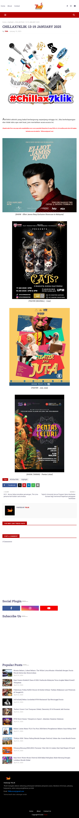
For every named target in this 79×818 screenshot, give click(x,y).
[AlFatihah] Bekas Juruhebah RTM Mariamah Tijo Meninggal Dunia (38, 699)
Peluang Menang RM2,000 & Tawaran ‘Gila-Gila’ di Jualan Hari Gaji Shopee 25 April (44, 748)
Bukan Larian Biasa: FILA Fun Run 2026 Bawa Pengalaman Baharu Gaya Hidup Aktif (45, 729)
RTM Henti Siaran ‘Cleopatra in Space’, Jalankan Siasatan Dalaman (39, 719)
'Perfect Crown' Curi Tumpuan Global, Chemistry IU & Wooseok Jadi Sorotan (42, 709)
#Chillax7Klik (14, 479)
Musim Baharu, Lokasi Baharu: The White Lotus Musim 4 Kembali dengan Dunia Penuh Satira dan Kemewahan (43, 671)
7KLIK (45, 815)
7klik (6, 31)
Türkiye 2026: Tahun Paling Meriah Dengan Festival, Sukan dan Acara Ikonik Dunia (44, 738)
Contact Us (47, 811)
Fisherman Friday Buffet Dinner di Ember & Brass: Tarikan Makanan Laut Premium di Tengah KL (44, 691)
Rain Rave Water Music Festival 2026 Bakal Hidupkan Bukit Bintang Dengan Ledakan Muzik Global (42, 759)
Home (4, 22)
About (39, 811)
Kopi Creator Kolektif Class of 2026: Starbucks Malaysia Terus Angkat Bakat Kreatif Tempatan (44, 681)
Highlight (11, 22)
